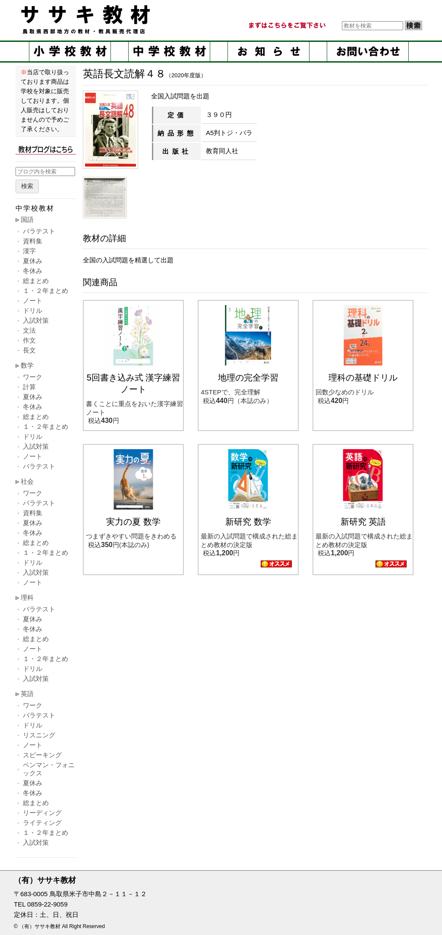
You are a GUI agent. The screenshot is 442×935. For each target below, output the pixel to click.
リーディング (42, 812)
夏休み (32, 260)
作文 (29, 340)
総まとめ (36, 280)
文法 (29, 330)
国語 (27, 219)
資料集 (32, 241)
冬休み (32, 270)
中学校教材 (169, 51)
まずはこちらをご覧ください (286, 25)
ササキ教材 (87, 19)
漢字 (29, 251)
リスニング (39, 735)
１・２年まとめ (45, 290)
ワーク (32, 377)
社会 (27, 481)
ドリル (32, 310)
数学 (27, 365)
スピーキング (42, 755)
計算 (29, 386)
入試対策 (36, 320)
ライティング (42, 822)
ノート (32, 300)
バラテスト (39, 231)
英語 (27, 693)
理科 (27, 597)
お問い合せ (367, 51)
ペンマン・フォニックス (49, 769)
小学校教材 (69, 51)
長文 (29, 350)
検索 (27, 186)
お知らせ (268, 51)
